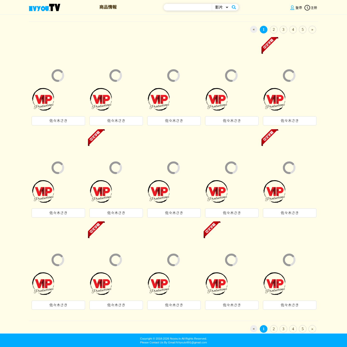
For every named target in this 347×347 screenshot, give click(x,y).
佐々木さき (58, 121)
